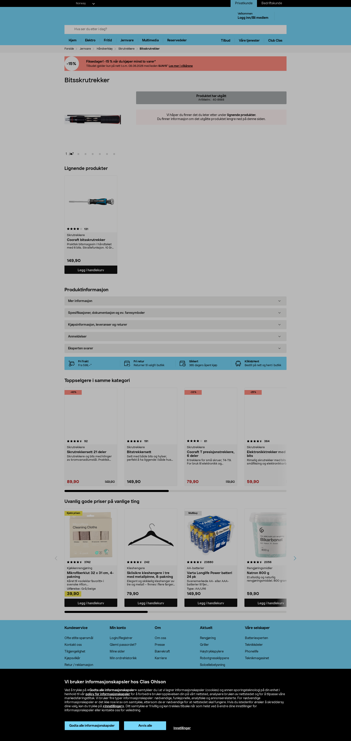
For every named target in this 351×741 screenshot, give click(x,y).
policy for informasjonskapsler (108, 694)
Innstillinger (182, 728)
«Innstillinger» (113, 706)
